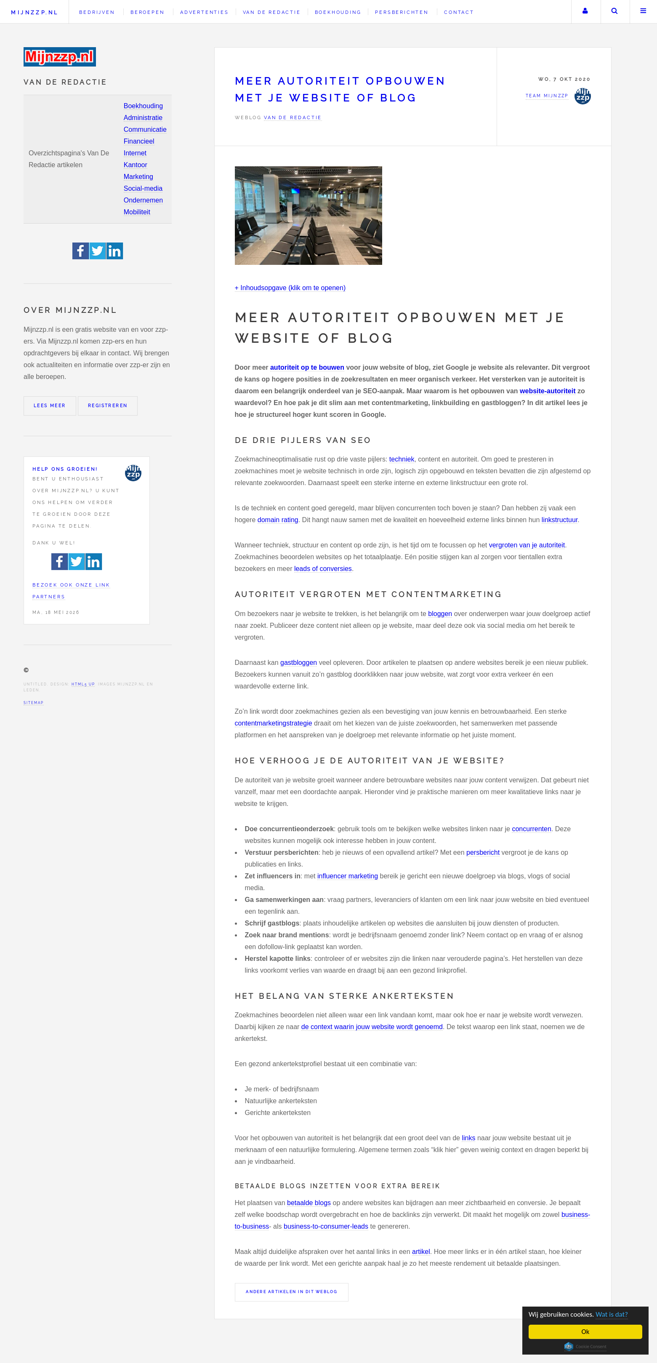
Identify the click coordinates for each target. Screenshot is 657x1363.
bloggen (440, 613)
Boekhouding (143, 105)
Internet (135, 153)
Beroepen (147, 12)
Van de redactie (272, 12)
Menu (643, 12)
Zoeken (614, 12)
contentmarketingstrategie (273, 723)
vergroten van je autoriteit (527, 545)
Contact (459, 12)
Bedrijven (96, 12)
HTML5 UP (83, 684)
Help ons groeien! (65, 469)
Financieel (139, 141)
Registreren (108, 405)
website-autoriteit (547, 391)
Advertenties (204, 12)
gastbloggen (298, 662)
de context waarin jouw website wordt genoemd (372, 1026)
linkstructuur (559, 519)
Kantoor (135, 164)
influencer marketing (347, 876)
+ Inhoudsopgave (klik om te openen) (290, 287)
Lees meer (50, 405)
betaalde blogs (309, 1202)
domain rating (278, 519)
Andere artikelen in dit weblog (291, 1292)
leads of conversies (323, 568)
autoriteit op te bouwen (307, 367)
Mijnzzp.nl (35, 12)
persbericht (483, 852)
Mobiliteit (137, 212)
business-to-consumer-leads (326, 1226)
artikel (421, 1251)
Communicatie (145, 129)
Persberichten (401, 12)
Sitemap (34, 703)
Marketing (138, 176)
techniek (402, 459)
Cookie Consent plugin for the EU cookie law (585, 1346)
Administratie (143, 117)
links (468, 1138)
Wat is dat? (612, 1314)
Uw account (585, 12)
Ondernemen (143, 200)
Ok (586, 1331)
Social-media (143, 188)
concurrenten (531, 828)
